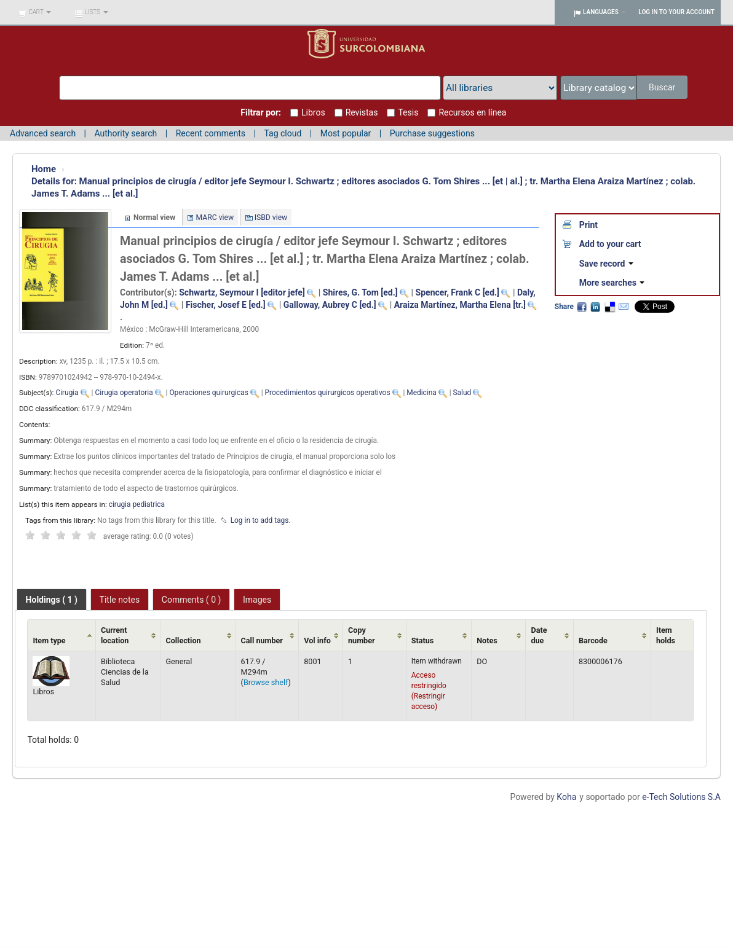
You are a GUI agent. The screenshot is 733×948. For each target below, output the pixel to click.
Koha (566, 797)
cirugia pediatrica (137, 504)
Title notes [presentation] (120, 600)
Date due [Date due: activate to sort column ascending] (539, 635)
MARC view (215, 217)
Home (43, 168)
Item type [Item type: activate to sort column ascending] (49, 640)
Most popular (345, 133)
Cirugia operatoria (124, 392)
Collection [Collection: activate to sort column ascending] (182, 640)
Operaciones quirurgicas (208, 392)
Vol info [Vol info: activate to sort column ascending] (317, 640)
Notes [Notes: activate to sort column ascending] (487, 640)
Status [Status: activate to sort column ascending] (422, 640)
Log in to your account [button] (676, 12)
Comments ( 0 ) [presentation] (191, 600)
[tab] (52, 600)
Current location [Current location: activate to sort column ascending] (115, 635)
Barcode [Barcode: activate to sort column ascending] (593, 640)
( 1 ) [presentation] (51, 600)
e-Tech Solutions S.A (681, 797)
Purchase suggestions (432, 133)
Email (623, 306)
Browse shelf (266, 682)
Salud (462, 392)
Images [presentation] (257, 600)
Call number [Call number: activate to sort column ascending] (262, 640)
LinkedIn (595, 306)
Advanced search (43, 133)
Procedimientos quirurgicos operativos (327, 392)
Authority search (125, 133)
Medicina (421, 392)
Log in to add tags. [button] (261, 520)
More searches (612, 283)
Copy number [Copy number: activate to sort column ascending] (361, 635)
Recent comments (210, 133)
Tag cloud (282, 133)
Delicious (609, 306)
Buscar (663, 87)
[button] (34, 12)
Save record (606, 263)
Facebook (582, 306)
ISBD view (271, 217)
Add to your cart (610, 244)
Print (588, 225)
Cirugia (66, 392)
